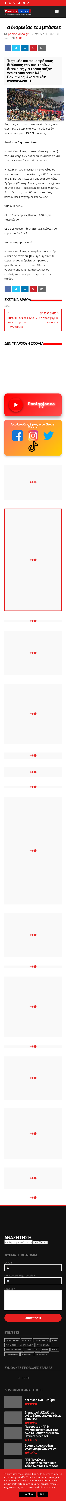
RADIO (55, 1349)
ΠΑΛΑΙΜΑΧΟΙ (42, 1354)
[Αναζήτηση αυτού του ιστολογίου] (18, 1242)
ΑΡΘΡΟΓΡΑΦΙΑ (26, 1345)
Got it (43, 1494)
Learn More (27, 1494)
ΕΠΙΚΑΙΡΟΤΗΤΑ (41, 1340)
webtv (45, 1349)
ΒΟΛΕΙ (54, 1340)
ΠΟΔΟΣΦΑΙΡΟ (12, 1340)
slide (19, 38)
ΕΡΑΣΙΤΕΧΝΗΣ (12, 1354)
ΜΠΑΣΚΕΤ (26, 1340)
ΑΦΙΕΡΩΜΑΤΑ (43, 1345)
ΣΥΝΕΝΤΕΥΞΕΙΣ (32, 1349)
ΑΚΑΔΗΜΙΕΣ (11, 1345)
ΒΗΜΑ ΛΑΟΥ (27, 1354)
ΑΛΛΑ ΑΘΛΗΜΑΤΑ (13, 1349)
